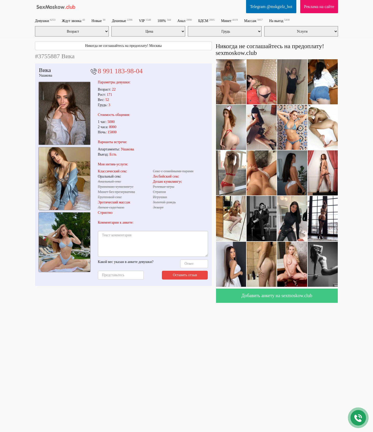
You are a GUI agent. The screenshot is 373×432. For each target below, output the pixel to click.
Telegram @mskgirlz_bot (271, 6)
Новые (98, 20)
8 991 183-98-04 (120, 71)
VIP (145, 20)
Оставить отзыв (185, 275)
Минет (229, 20)
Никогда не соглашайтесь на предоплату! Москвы (123, 46)
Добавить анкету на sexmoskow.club (276, 295)
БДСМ (206, 20)
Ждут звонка (73, 20)
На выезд (279, 20)
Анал (184, 20)
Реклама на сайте (319, 6)
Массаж (253, 20)
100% (164, 20)
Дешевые (122, 20)
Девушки (45, 20)
